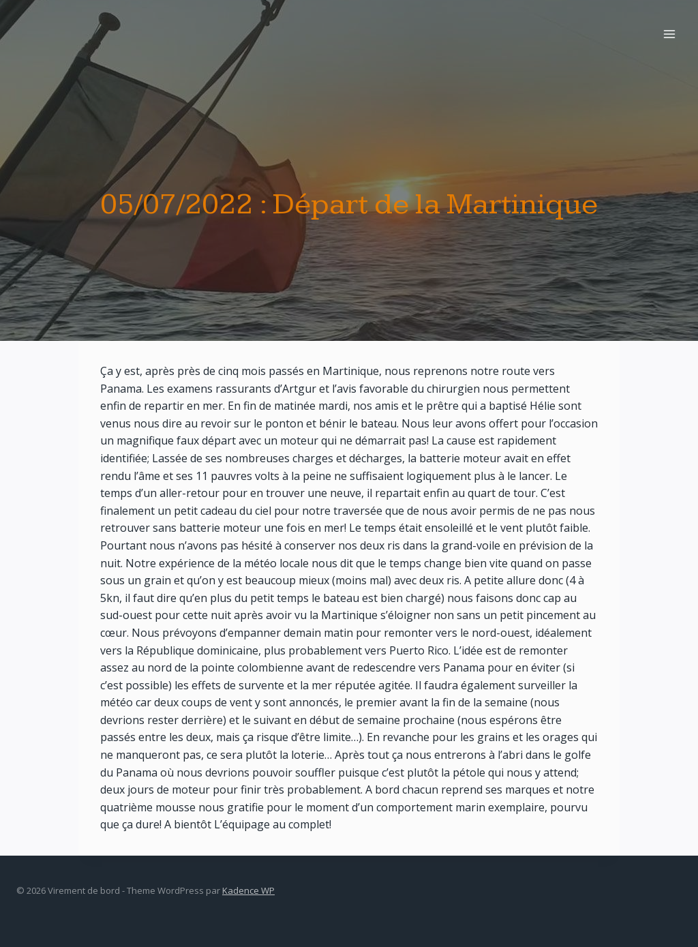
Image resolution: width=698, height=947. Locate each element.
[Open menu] (669, 33)
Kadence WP (248, 890)
